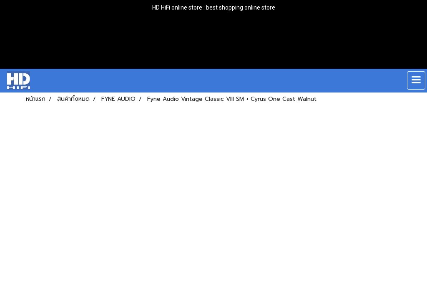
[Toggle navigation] (416, 80)
